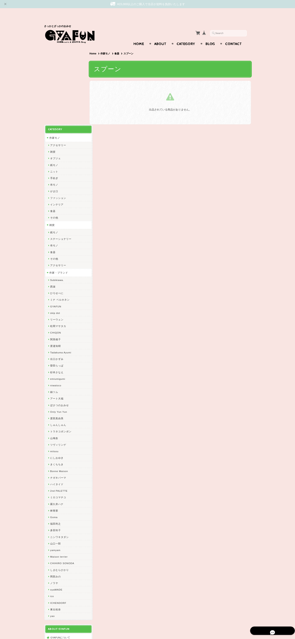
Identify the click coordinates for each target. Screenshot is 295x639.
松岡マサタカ (58, 245)
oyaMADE (56, 508)
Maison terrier (58, 475)
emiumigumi (57, 298)
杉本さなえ (56, 291)
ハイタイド (56, 403)
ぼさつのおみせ (59, 324)
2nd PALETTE (58, 410)
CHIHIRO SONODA (62, 482)
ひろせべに (56, 212)
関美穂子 (55, 258)
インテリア (56, 123)
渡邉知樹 (55, 265)
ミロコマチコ (58, 416)
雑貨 (52, 71)
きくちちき (56, 383)
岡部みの (55, 495)
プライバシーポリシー (62, 572)
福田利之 (55, 443)
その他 (54, 136)
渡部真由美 (56, 337)
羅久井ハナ (56, 423)
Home (138, 36)
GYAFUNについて (60, 556)
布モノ (54, 104)
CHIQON (55, 251)
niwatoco (55, 304)
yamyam (55, 469)
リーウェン (56, 238)
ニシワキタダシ (59, 456)
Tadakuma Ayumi (60, 271)
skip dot (55, 232)
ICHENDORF (58, 522)
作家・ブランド (58, 191)
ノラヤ (54, 502)
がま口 (54, 110)
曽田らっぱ (56, 284)
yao (52, 535)
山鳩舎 (54, 357)
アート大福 (56, 317)
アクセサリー (58, 64)
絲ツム (54, 311)
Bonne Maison (59, 390)
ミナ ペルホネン (59, 219)
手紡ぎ (54, 97)
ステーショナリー (60, 158)
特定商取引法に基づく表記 (65, 581)
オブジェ (55, 77)
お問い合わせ (57, 564)
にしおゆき (56, 377)
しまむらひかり (59, 489)
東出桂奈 (55, 528)
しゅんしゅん (58, 344)
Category (186, 36)
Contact (233, 36)
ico (52, 515)
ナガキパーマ (58, 397)
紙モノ (54, 84)
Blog (210, 36)
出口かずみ (56, 278)
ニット (54, 90)
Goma (53, 436)
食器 (118, 45)
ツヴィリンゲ (58, 364)
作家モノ (107, 45)
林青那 (54, 429)
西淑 (52, 205)
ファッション (58, 117)
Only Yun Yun (58, 331)
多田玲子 (55, 449)
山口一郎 (55, 462)
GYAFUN (55, 225)
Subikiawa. (57, 199)
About (160, 36)
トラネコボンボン (60, 350)
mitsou (54, 370)
